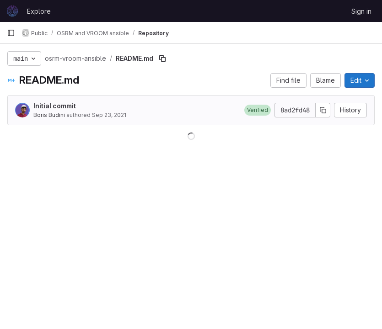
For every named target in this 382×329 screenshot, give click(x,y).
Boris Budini (49, 114)
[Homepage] (12, 11)
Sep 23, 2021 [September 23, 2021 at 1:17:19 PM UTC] (109, 114)
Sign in (361, 11)
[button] (257, 110)
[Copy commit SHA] (323, 110)
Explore (39, 11)
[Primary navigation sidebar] (11, 33)
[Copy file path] (162, 58)
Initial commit (54, 106)
